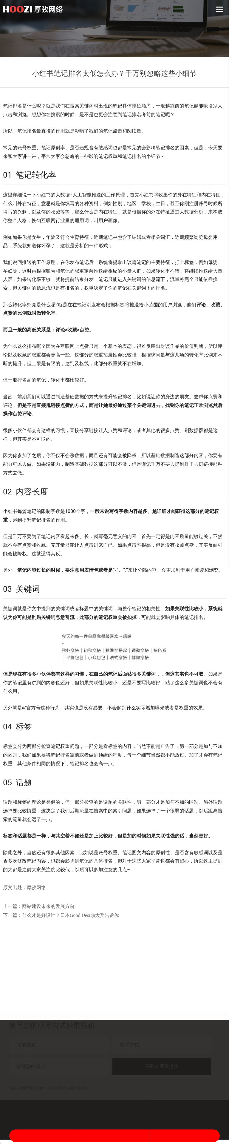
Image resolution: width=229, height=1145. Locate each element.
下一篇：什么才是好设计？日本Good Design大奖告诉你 (61, 915)
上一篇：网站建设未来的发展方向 (39, 906)
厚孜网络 (36, 887)
